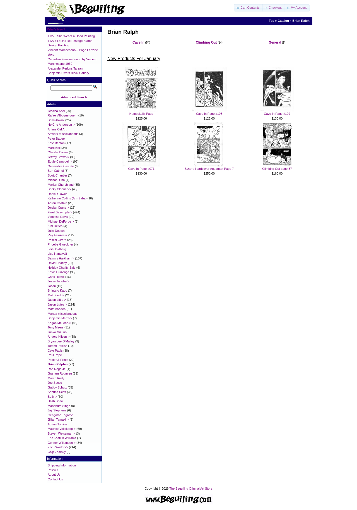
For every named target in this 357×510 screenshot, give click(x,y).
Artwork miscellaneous (63, 133)
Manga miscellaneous (62, 313)
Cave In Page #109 (277, 113)
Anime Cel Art (57, 129)
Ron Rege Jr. (57, 369)
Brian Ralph (301, 20)
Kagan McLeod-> (59, 323)
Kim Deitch (55, 226)
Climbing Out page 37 (277, 168)
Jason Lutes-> (57, 304)
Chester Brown (58, 152)
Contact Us (55, 479)
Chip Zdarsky (57, 452)
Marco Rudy (56, 378)
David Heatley (57, 262)
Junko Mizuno (57, 332)
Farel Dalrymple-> (60, 212)
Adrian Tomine (57, 424)
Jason (52, 286)
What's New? (56, 29)
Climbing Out (206, 42)
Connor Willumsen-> (62, 442)
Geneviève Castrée (61, 166)
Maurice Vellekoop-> (62, 428)
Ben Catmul (56, 170)
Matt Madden (57, 309)
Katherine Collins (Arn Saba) (67, 198)
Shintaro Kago (57, 290)
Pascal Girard (57, 240)
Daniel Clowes (57, 194)
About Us (54, 474)
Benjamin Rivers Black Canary (68, 73)
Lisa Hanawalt (57, 253)
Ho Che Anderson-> (61, 124)
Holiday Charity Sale (62, 267)
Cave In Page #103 (209, 113)
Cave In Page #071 (141, 168)
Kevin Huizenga (58, 272)
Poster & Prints (58, 359)
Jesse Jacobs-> (58, 281)
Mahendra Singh (59, 405)
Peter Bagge (56, 138)
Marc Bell (54, 147)
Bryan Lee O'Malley (61, 341)
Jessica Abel (56, 111)
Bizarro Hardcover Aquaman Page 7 (209, 168)
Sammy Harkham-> (61, 258)
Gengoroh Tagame (60, 415)
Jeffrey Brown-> (58, 157)
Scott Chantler (57, 175)
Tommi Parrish (57, 345)
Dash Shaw (55, 401)
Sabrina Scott (57, 392)
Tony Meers (56, 327)
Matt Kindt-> (56, 295)
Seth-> (52, 396)
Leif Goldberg (57, 249)
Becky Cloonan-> (59, 189)
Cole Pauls (55, 350)
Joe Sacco (55, 382)
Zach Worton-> (58, 447)
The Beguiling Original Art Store (190, 488)
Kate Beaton (56, 143)
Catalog (283, 20)
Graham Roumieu (60, 373)
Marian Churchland (61, 184)
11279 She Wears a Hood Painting (71, 36)
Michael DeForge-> (61, 221)
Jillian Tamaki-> (58, 419)
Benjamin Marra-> (60, 318)
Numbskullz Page (141, 113)
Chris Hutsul (56, 276)
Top (271, 20)
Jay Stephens (57, 410)
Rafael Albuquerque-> (63, 115)
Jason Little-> (57, 299)
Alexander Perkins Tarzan (65, 68)
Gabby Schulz (57, 387)
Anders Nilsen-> (59, 336)
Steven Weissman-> (61, 433)
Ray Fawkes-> (57, 235)
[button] (248, 7)
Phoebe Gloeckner (60, 244)
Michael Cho (56, 180)
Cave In (138, 42)
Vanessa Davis (58, 216)
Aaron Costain (57, 203)
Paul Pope (55, 355)
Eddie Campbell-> (60, 161)
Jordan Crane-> (58, 207)
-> (58, 364)
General (275, 42)
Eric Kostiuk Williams (62, 438)
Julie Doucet (56, 230)
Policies (53, 470)
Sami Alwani (56, 120)
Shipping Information (62, 465)
